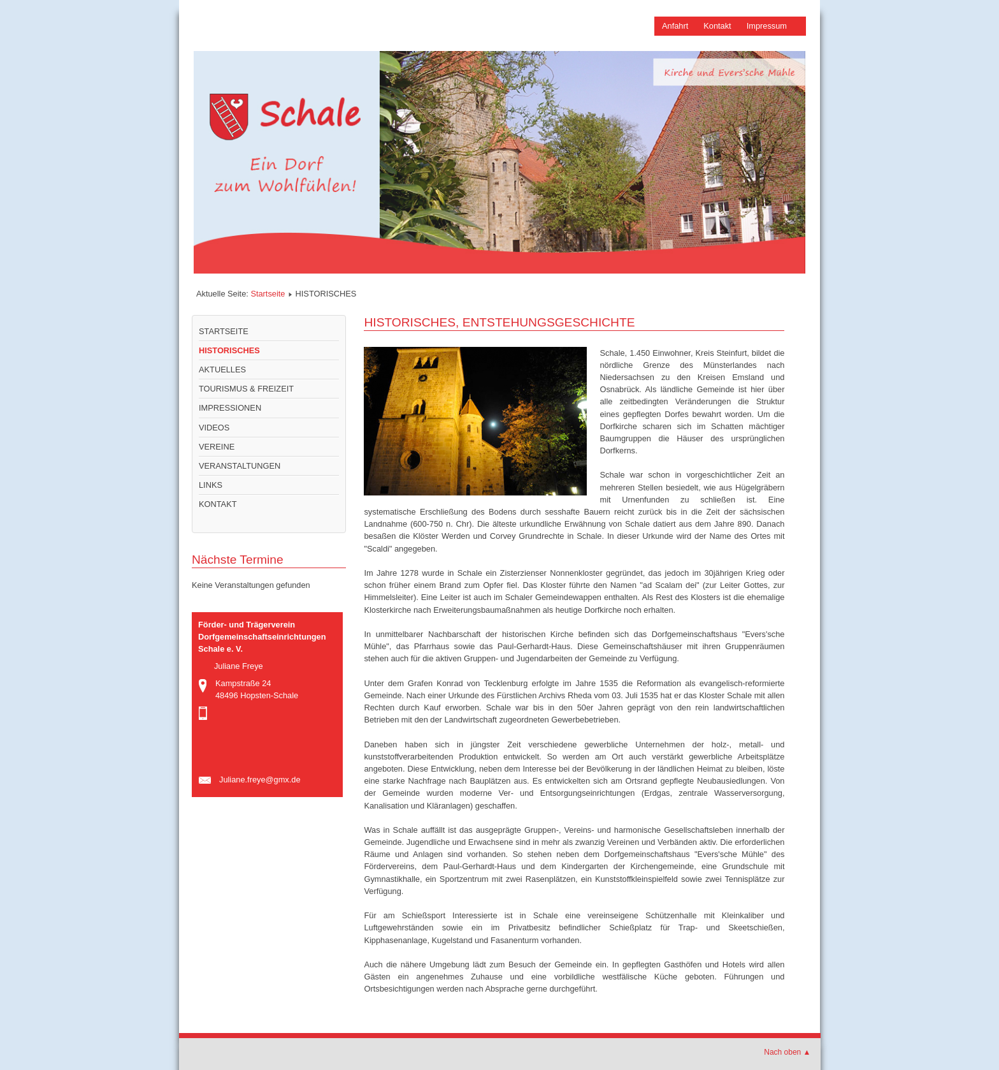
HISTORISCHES (229, 350)
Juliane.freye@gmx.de (260, 779)
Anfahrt (675, 26)
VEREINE (216, 446)
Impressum (767, 26)
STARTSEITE (223, 331)
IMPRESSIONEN (230, 408)
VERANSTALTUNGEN (239, 466)
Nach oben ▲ (787, 1052)
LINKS (210, 485)
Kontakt (717, 26)
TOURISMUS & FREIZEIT (246, 388)
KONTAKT (218, 504)
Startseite (267, 293)
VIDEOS (214, 427)
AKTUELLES (222, 369)
